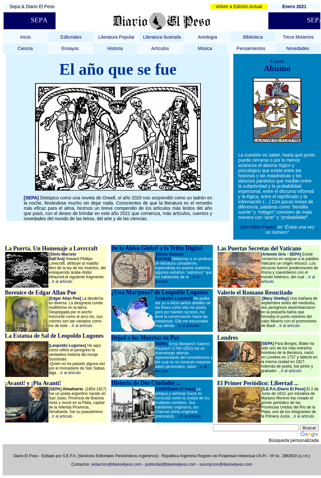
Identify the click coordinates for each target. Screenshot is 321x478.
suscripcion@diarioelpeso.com (225, 464)
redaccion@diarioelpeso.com (116, 464)
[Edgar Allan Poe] (65, 298)
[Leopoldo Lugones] (173, 298)
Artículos (160, 48)
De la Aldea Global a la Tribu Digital (156, 248)
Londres (227, 337)
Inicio (25, 37)
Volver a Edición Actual (239, 6)
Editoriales (71, 37)
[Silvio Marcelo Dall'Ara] (62, 256)
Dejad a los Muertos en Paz (145, 337)
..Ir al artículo (288, 325)
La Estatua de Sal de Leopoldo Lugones (54, 336)
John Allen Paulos (258, 227)
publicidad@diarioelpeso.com (170, 464)
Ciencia (25, 48)
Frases (277, 61)
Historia (114, 48)
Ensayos (70, 48)
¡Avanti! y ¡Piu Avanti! (33, 383)
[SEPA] (267, 343)
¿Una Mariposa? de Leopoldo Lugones (159, 292)
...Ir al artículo (60, 281)
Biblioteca (253, 37)
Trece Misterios (298, 37)
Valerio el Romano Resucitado (255, 292)
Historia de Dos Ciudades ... (146, 383)
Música (205, 48)
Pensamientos (251, 48)
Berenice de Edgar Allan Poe (40, 292)
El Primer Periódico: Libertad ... (258, 383)
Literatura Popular (116, 37)
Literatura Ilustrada (162, 37)
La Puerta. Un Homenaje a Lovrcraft (51, 248)
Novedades (297, 48)
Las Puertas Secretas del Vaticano (259, 248)
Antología (207, 37)
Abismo (277, 68)
